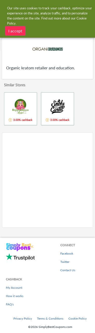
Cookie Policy (77, 318)
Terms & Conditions (50, 318)
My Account (14, 287)
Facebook (66, 253)
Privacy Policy (22, 318)
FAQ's (10, 304)
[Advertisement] (47, 180)
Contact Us (67, 270)
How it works (14, 296)
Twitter (64, 262)
